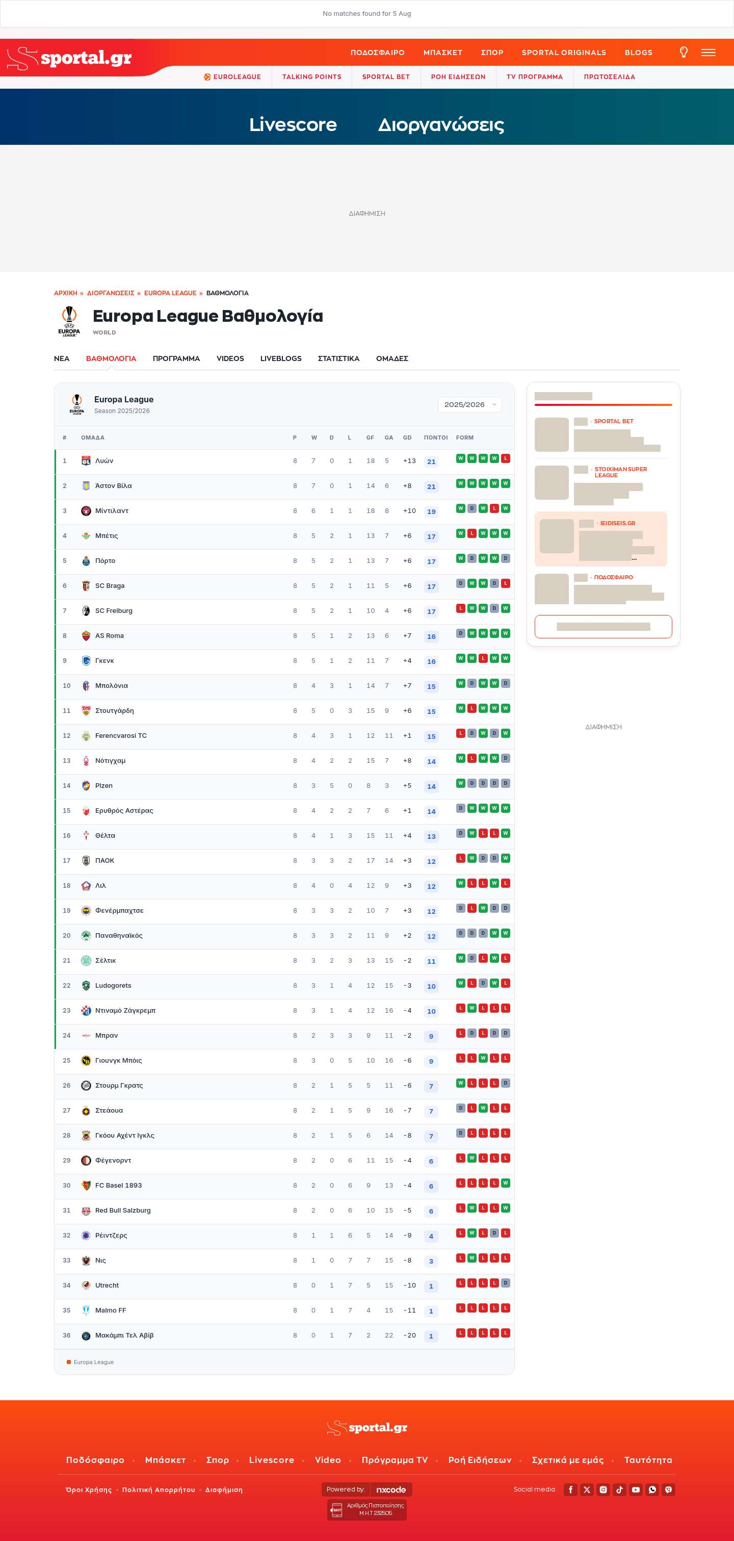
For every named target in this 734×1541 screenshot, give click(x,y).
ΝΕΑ (62, 358)
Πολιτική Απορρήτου (158, 1489)
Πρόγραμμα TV (395, 1460)
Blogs (639, 52)
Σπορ (217, 1460)
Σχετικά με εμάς (568, 1460)
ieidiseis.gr (617, 523)
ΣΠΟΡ (492, 52)
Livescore (293, 124)
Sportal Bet (386, 76)
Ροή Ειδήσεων (480, 1460)
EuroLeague (232, 77)
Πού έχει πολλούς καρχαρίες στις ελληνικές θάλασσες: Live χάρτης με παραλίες (616, 545)
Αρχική (65, 293)
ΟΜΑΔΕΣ (392, 358)
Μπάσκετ (443, 52)
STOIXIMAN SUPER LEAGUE (621, 472)
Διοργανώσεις (441, 124)
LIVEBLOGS (281, 358)
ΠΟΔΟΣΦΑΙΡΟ (613, 577)
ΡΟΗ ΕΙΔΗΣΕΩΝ (458, 76)
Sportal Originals (564, 52)
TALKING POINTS (312, 76)
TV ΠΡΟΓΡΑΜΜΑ (535, 76)
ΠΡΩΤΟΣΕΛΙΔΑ (610, 76)
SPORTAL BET (614, 421)
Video (328, 1460)
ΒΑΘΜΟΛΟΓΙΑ (111, 358)
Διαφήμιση (224, 1489)
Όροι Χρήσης (89, 1489)
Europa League (170, 293)
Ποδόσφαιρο (378, 52)
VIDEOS (230, 358)
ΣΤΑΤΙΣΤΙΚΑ (339, 358)
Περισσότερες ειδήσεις (603, 626)
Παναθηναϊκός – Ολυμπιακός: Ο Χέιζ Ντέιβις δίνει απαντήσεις (617, 440)
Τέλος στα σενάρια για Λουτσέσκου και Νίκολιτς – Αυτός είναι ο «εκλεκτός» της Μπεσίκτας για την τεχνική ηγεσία (620, 599)
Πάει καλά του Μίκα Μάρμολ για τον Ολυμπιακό (608, 493)
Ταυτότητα (648, 1460)
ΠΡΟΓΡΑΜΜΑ (176, 358)
